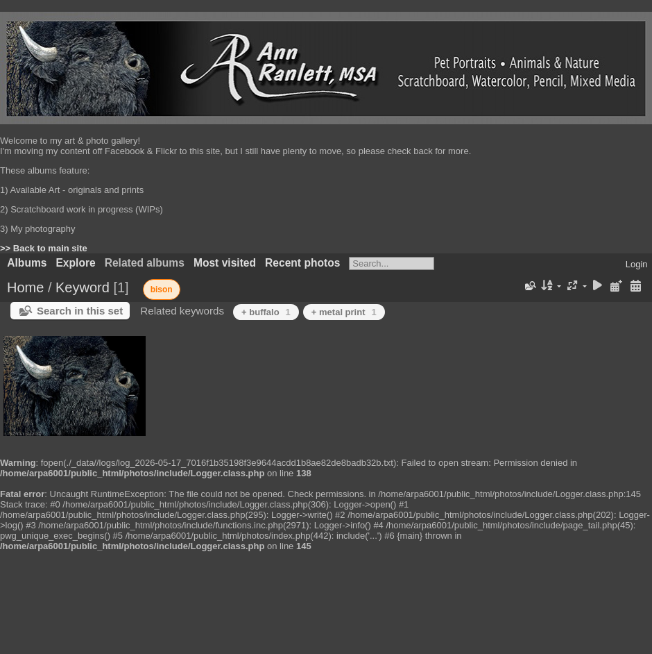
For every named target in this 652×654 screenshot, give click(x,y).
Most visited (225, 263)
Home (25, 287)
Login (637, 264)
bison (162, 289)
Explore (75, 263)
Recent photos (302, 263)
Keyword (82, 287)
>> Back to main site (43, 248)
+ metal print (344, 312)
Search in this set (80, 311)
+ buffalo (266, 312)
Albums (26, 263)
